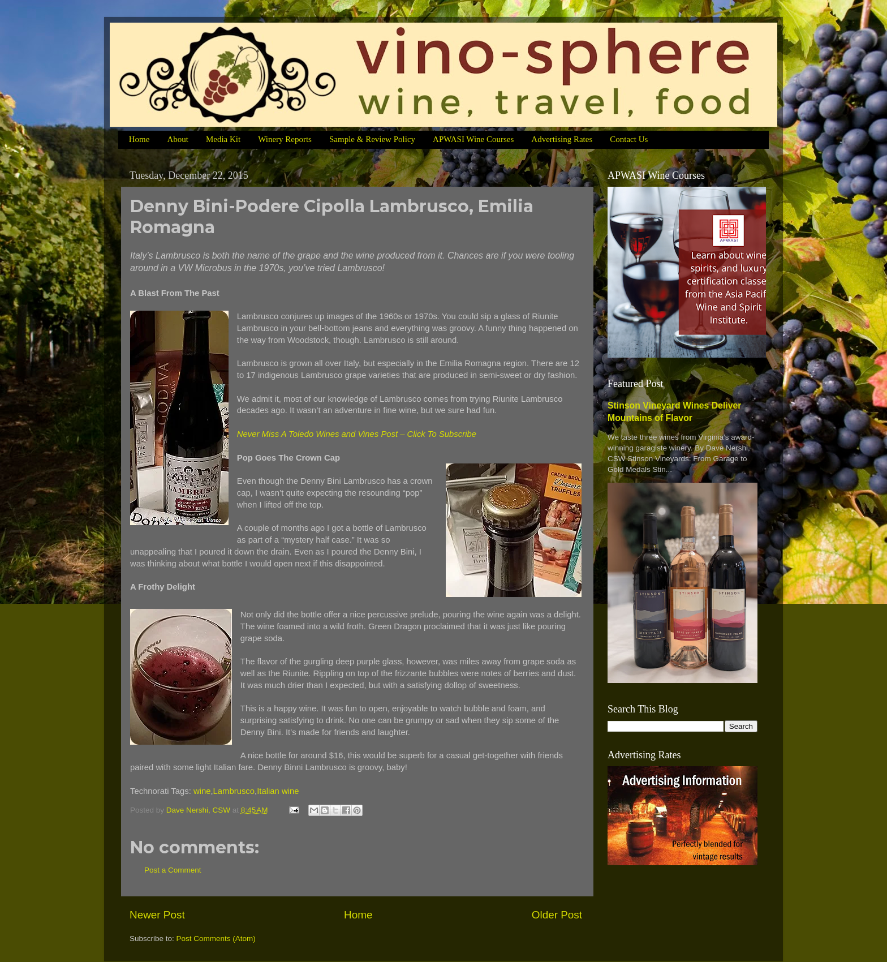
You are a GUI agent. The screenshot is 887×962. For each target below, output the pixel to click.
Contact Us (629, 139)
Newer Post (157, 915)
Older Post (557, 915)
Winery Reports (285, 139)
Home (139, 139)
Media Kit (223, 139)
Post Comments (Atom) (216, 938)
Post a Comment (172, 870)
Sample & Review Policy (372, 139)
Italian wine (278, 791)
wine (202, 791)
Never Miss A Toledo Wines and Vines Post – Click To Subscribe (356, 434)
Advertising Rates (561, 139)
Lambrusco (234, 791)
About (177, 139)
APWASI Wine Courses (473, 139)
